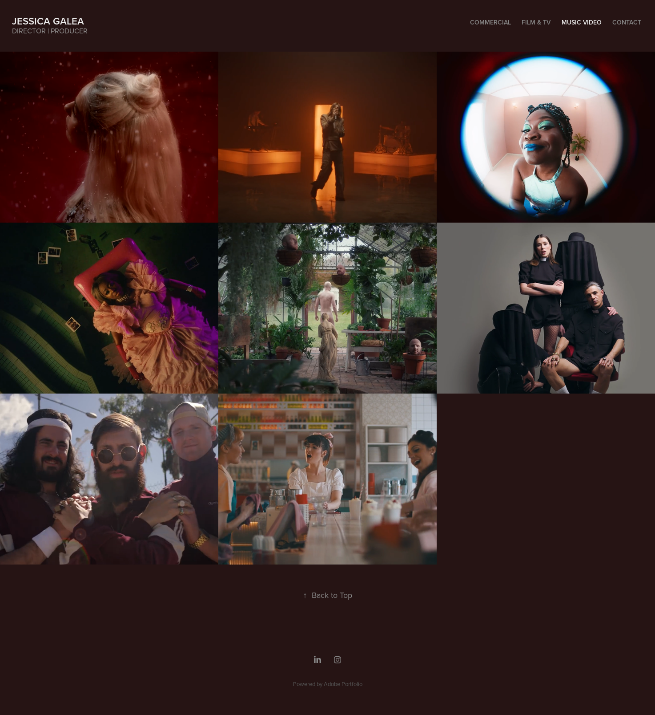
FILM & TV (536, 22)
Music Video (582, 22)
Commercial (490, 22)
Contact (626, 22)
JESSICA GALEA (48, 21)
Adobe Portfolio (343, 684)
